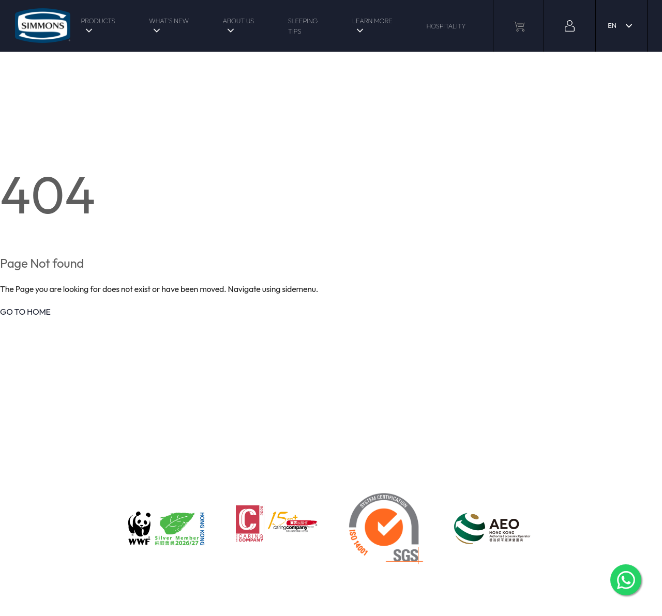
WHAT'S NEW (169, 21)
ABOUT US (237, 21)
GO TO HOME (25, 311)
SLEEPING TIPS (303, 26)
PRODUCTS (98, 21)
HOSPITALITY (445, 26)
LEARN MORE (372, 21)
